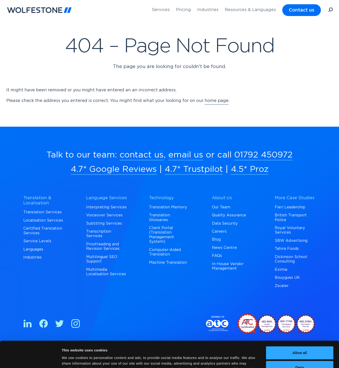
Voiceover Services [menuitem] (104, 215)
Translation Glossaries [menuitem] (159, 217)
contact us (142, 155)
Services (161, 10)
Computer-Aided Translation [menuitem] (165, 252)
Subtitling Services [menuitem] (104, 223)
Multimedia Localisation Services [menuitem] (106, 272)
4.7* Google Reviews (114, 169)
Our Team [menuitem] (221, 207)
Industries (207, 10)
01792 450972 (263, 155)
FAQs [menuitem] (217, 256)
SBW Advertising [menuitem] (291, 241)
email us (185, 155)
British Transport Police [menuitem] (291, 217)
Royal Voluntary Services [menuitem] (290, 230)
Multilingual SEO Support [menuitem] (101, 259)
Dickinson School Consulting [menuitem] (291, 259)
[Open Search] (330, 10)
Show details (73, 359)
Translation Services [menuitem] (42, 212)
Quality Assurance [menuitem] (229, 215)
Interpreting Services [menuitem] (106, 207)
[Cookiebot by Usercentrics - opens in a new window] (30, 358)
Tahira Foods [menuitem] (287, 249)
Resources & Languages (250, 10)
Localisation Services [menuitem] (43, 220)
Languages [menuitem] (33, 249)
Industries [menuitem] (32, 257)
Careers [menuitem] (219, 231)
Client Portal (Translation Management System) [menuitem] (161, 234)
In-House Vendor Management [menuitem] (228, 266)
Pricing (183, 10)
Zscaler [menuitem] (282, 286)
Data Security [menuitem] (225, 223)
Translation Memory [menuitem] (168, 207)
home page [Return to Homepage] (217, 101)
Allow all (300, 330)
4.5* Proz (250, 169)
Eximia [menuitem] (281, 269)
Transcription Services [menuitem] (98, 234)
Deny (299, 344)
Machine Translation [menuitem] (168, 262)
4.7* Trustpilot (194, 169)
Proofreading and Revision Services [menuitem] (103, 246)
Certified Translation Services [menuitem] (42, 230)
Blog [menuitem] (216, 239)
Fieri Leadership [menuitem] (290, 207)
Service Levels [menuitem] (37, 241)
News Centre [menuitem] (224, 248)
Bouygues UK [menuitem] (287, 277)
